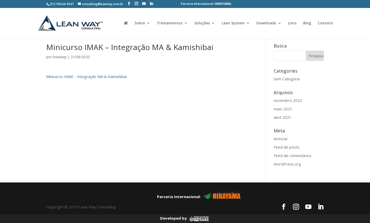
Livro (292, 23)
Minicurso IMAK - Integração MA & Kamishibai (86, 76)
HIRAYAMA (223, 4)
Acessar (281, 138)
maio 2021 (283, 108)
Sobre (140, 23)
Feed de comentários (292, 155)
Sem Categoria (287, 78)
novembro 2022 (288, 100)
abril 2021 (282, 117)
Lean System (233, 23)
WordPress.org (287, 164)
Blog (307, 23)
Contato (325, 23)
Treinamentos (169, 23)
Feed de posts (287, 147)
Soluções (202, 23)
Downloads (266, 23)
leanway (60, 56)
